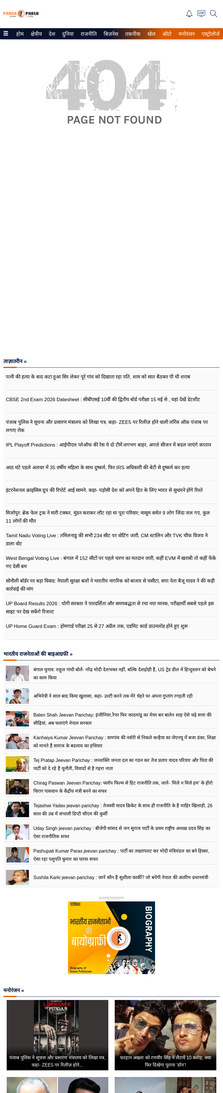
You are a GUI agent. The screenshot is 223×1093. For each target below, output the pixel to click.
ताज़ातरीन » (15, 361)
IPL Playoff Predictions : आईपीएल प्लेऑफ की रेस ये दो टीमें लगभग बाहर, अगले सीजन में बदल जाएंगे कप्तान (108, 445)
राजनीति (88, 34)
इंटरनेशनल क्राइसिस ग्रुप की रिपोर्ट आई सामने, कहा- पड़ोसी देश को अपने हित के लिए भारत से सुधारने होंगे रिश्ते (104, 490)
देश (51, 34)
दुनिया (67, 34)
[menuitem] (20, 33)
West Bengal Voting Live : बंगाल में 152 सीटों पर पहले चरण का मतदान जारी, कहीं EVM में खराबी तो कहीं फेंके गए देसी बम (111, 562)
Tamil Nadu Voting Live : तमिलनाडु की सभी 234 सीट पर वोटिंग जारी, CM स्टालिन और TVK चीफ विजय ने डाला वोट (107, 539)
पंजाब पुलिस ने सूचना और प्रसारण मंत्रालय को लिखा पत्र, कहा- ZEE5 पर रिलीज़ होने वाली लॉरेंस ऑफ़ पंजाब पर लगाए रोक (107, 426)
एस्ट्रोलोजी (210, 34)
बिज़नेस (110, 34)
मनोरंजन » (13, 990)
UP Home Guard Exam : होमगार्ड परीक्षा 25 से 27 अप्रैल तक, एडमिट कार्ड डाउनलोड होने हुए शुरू (97, 626)
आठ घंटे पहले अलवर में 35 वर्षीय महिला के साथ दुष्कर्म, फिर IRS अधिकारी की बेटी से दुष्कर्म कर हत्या (98, 467)
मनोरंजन (186, 34)
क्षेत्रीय (35, 34)
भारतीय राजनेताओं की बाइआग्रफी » (38, 654)
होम (19, 34)
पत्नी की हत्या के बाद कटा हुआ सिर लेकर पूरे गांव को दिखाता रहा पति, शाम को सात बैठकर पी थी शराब (98, 377)
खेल (151, 34)
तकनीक (132, 34)
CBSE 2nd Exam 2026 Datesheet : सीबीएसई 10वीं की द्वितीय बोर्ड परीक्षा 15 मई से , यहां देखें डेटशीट (103, 399)
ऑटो (166, 34)
